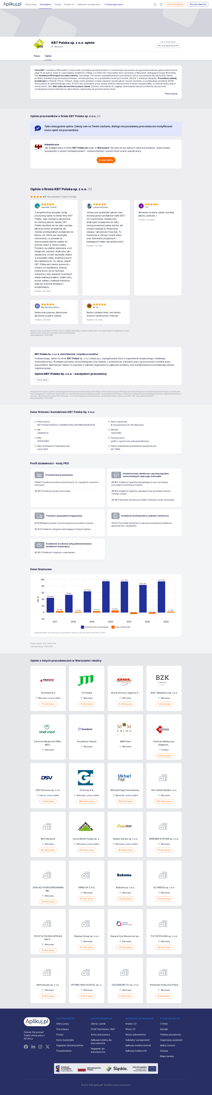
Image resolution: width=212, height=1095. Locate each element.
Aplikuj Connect (167, 1045)
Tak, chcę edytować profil (168, 46)
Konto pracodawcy (100, 1034)
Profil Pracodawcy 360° (103, 1029)
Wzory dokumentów (135, 1034)
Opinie (48, 56)
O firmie (164, 1023)
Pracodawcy (45, 4)
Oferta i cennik (98, 1023)
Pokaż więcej (171, 93)
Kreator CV (69, 4)
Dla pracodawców (198, 4)
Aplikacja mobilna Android (138, 1045)
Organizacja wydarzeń (171, 1040)
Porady (57, 4)
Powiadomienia (63, 1050)
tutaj (72, 333)
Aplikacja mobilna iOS (136, 1050)
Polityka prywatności (170, 1034)
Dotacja (164, 1050)
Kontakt (164, 1029)
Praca (37, 56)
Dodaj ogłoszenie (113, 4)
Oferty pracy (31, 4)
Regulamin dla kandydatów (69, 1045)
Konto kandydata (175, 4)
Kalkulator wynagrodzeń (89, 4)
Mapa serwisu (167, 1056)
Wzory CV (130, 1029)
